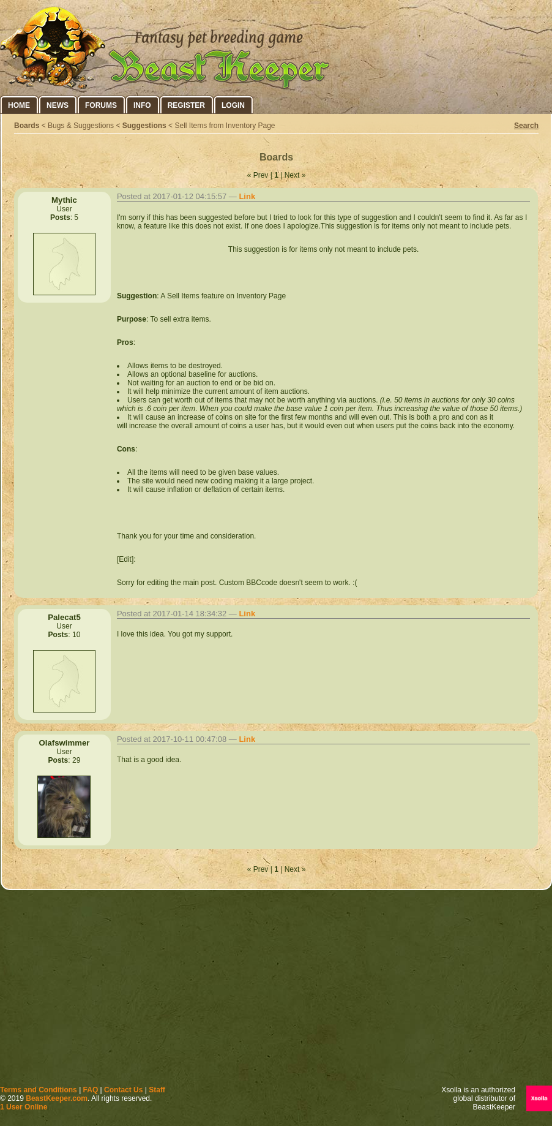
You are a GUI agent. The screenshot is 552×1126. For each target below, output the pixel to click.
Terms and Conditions (38, 1090)
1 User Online (23, 1107)
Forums (101, 105)
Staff (157, 1090)
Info (142, 105)
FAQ (91, 1090)
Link (247, 196)
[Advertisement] (276, 990)
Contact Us (123, 1090)
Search (526, 125)
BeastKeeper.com (57, 1098)
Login (233, 105)
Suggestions (144, 125)
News (58, 105)
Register (186, 105)
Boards (26, 125)
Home (19, 105)
